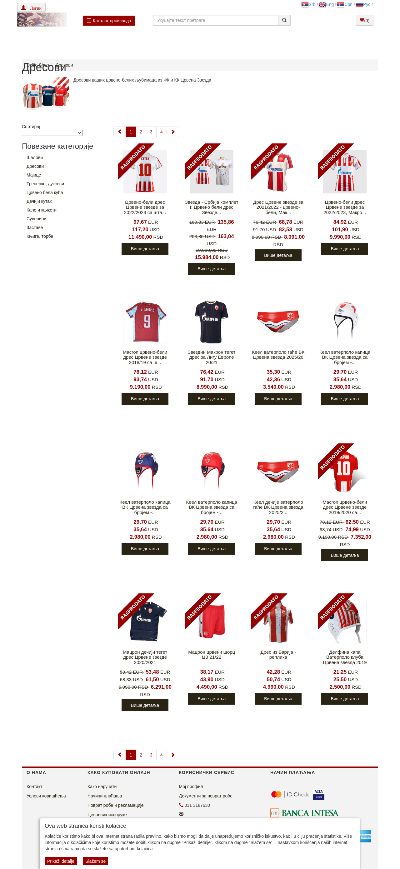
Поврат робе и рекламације (116, 805)
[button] (31, 7)
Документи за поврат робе (206, 795)
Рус (363, 4)
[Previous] (119, 132)
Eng (326, 4)
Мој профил (191, 786)
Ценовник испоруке (107, 814)
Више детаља (145, 248)
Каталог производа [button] (109, 20)
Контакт (34, 786)
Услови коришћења (46, 795)
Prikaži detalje (60, 861)
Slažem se (95, 861)
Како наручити (102, 786)
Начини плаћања (105, 795)
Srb (308, 4)
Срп (344, 4)
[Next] (173, 132)
